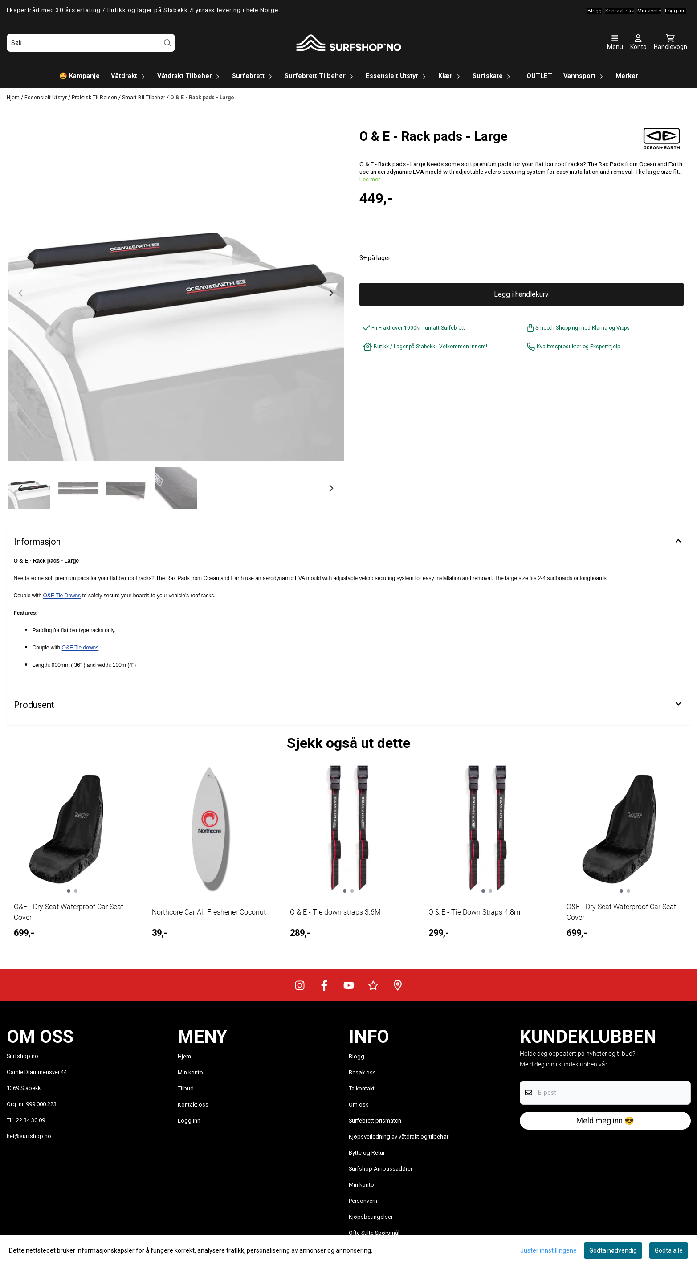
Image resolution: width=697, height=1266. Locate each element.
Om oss (359, 1104)
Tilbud (186, 1088)
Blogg (356, 1056)
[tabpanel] (72, 858)
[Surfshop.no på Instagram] (300, 985)
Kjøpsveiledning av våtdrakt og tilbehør (398, 1136)
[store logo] (348, 42)
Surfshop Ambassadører (380, 1168)
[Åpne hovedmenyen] (615, 43)
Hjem (14, 97)
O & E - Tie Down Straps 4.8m (474, 912)
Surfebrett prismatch (375, 1120)
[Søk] (91, 43)
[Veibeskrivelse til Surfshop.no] (398, 985)
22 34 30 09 (30, 1120)
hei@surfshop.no (29, 1136)
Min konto (190, 1072)
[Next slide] (331, 293)
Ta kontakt (362, 1088)
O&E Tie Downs (62, 595)
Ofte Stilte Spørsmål (374, 1232)
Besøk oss (362, 1072)
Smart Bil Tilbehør (144, 97)
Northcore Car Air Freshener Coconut (209, 912)
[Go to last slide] (21, 488)
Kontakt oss (193, 1104)
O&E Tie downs (80, 648)
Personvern (363, 1200)
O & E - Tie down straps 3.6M (335, 912)
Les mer (369, 179)
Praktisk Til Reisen (95, 97)
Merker (626, 76)
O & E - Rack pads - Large (202, 97)
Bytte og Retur (367, 1152)
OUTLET (539, 76)
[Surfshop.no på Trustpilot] (373, 985)
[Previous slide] (21, 293)
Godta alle (669, 1250)
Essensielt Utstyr (46, 97)
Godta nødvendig (613, 1250)
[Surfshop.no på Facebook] (324, 985)
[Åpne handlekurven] (670, 43)
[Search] (167, 43)
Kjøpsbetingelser (371, 1216)
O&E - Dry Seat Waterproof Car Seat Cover (68, 912)
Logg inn (189, 1120)
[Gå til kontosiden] (638, 43)
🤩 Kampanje (79, 76)
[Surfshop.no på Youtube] (349, 985)
